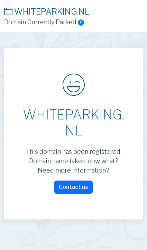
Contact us (73, 187)
